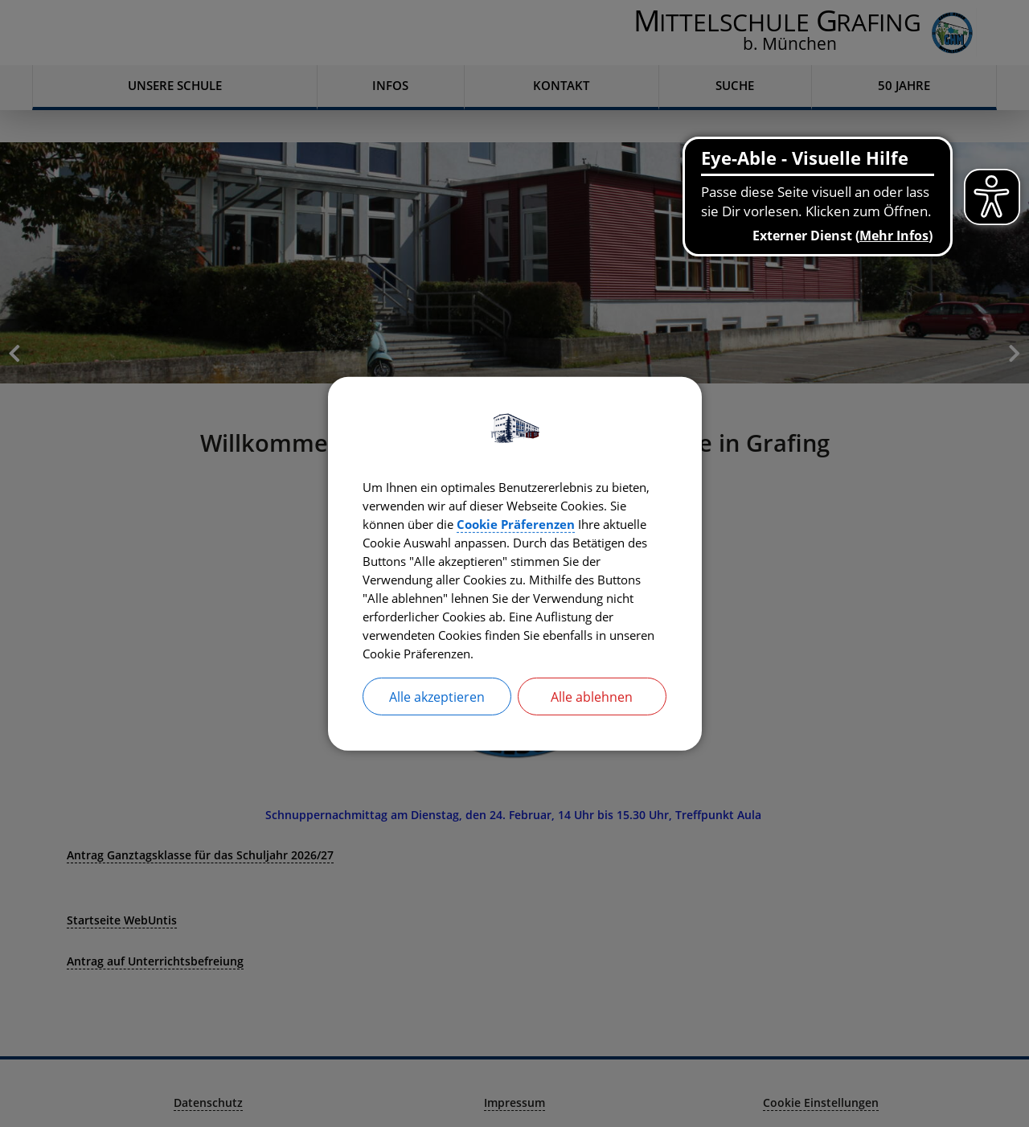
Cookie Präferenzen (602, 522)
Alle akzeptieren (437, 701)
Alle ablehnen (592, 701)
